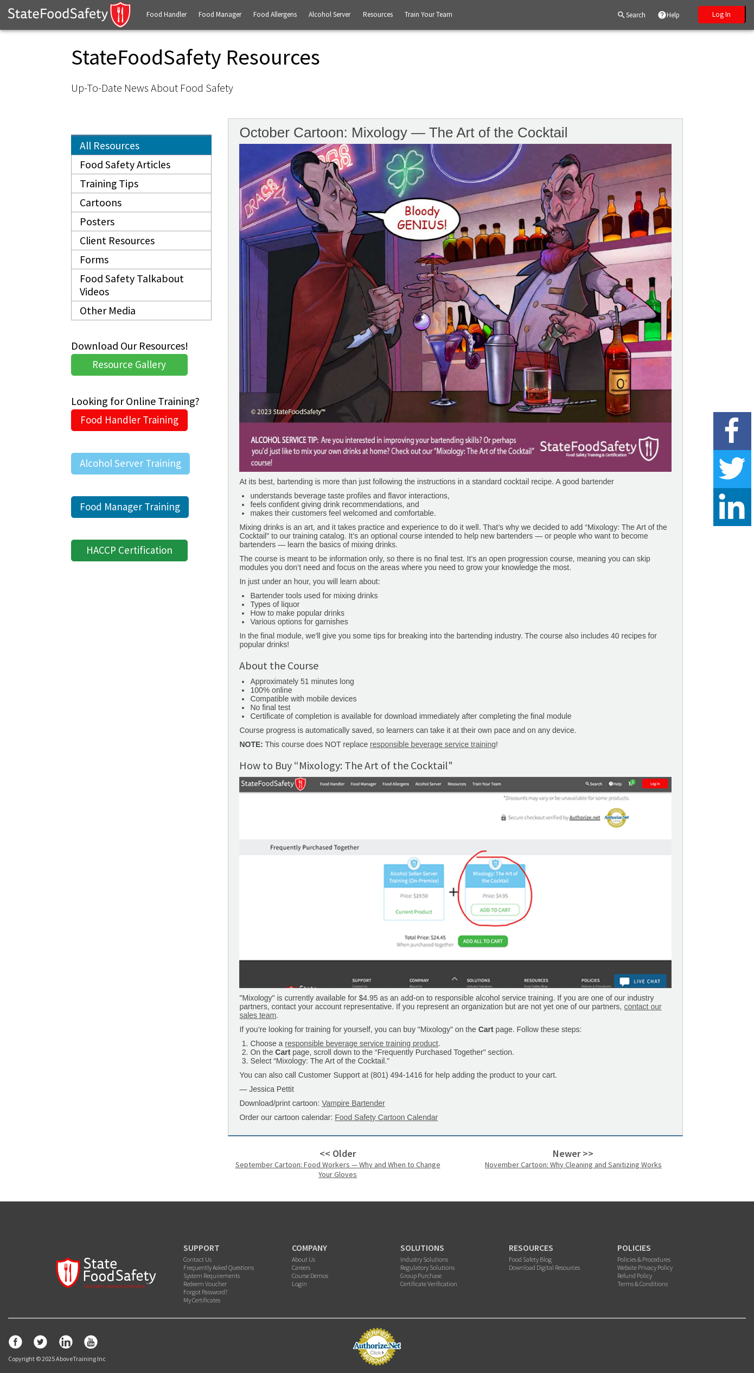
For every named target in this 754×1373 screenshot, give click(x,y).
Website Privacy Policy (645, 1267)
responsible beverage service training (433, 744)
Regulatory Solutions (427, 1267)
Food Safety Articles (125, 165)
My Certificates (201, 1300)
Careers (301, 1267)
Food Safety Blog (530, 1259)
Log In (721, 14)
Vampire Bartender (353, 1103)
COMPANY (309, 1247)
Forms (94, 263)
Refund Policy (634, 1275)
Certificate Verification (428, 1284)
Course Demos (310, 1275)
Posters (97, 224)
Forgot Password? (205, 1292)
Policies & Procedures (643, 1259)
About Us (303, 1259)
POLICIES (634, 1247)
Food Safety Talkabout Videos (132, 289)
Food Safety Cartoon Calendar (386, 1117)
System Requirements (211, 1275)
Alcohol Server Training (130, 468)
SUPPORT (201, 1247)
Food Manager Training (130, 511)
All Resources (110, 146)
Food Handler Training (129, 425)
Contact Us (197, 1259)
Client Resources (117, 243)
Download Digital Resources (544, 1267)
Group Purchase (421, 1275)
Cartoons (101, 204)
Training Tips (109, 185)
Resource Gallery (129, 369)
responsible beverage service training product (361, 1043)
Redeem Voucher (205, 1284)
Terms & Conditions (642, 1284)
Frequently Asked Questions (218, 1267)
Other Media (108, 315)
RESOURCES (531, 1247)
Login (299, 1284)
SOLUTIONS (422, 1247)
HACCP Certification (129, 555)
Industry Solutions (424, 1259)
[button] (166, 15)
